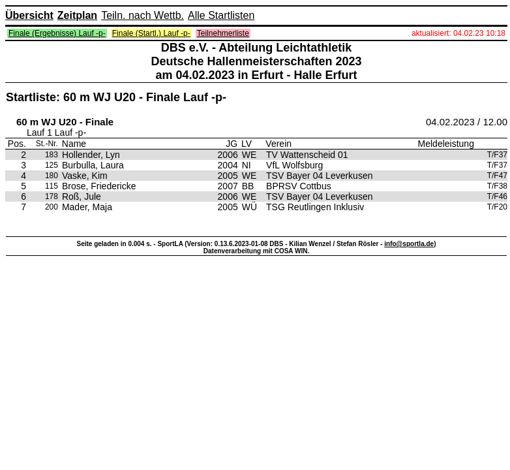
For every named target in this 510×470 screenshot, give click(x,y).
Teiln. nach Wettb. (142, 15)
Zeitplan (77, 15)
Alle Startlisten (221, 15)
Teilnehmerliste (223, 33)
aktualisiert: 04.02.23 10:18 (458, 33)
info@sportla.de (409, 243)
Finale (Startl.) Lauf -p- (151, 33)
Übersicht (29, 15)
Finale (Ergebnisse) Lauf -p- (57, 33)
